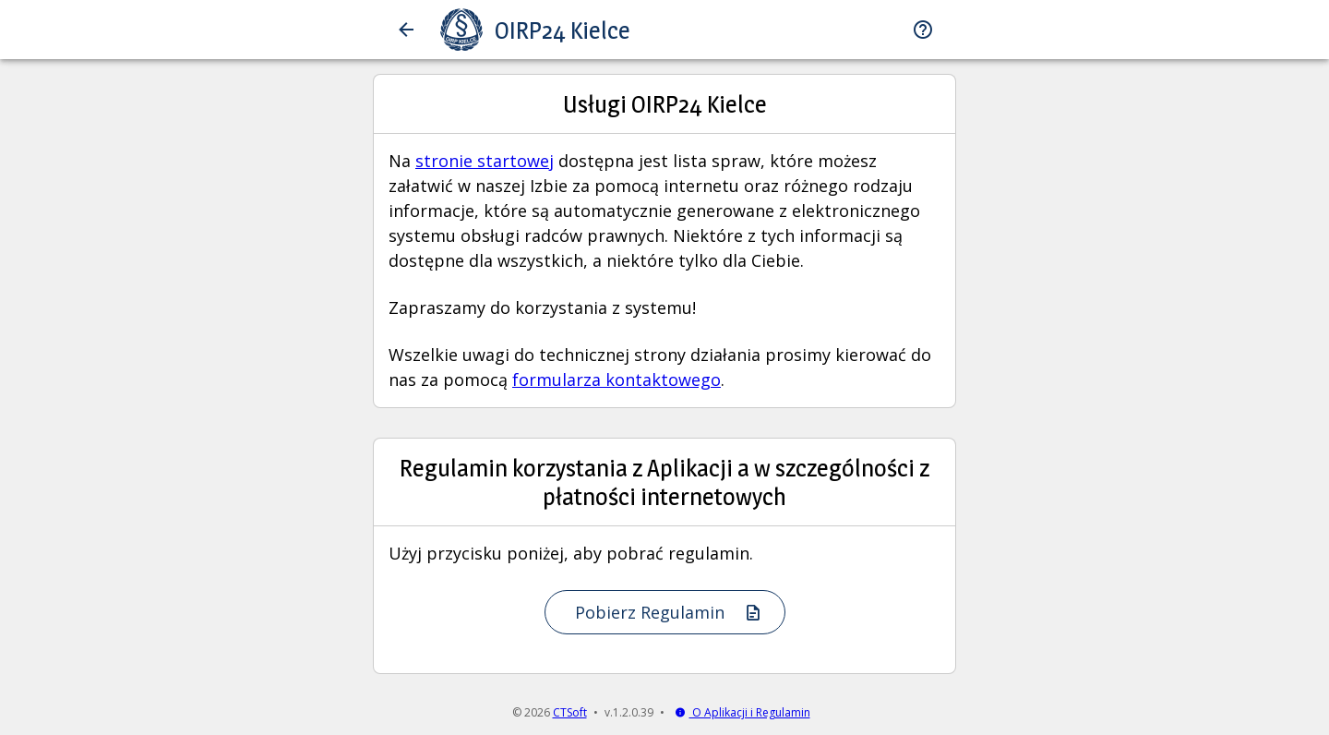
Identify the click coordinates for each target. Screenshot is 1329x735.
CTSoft (570, 712)
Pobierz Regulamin (668, 612)
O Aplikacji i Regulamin (742, 712)
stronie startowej (484, 161)
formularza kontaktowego (616, 379)
